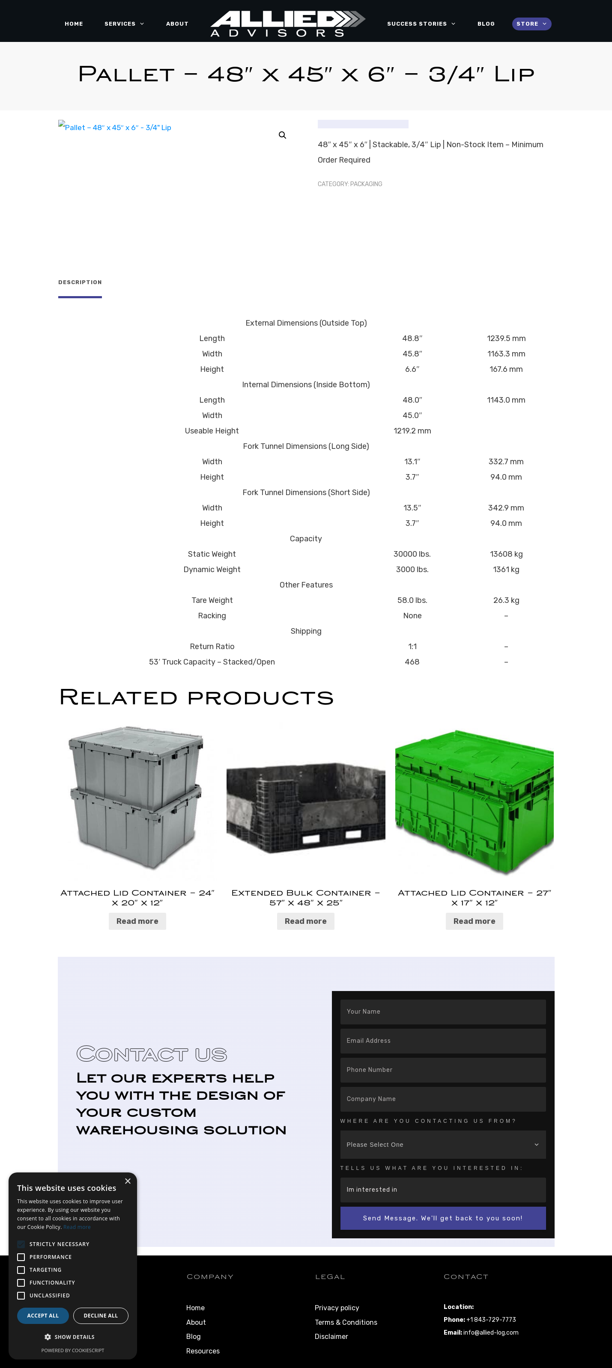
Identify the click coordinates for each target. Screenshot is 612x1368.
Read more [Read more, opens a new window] (77, 1227)
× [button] (127, 1181)
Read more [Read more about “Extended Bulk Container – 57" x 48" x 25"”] (306, 918)
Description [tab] (80, 282)
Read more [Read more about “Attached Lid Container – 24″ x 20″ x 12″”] (137, 918)
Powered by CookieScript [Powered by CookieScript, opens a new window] (73, 1350)
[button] (282, 135)
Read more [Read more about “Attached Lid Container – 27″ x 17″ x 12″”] (475, 918)
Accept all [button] (43, 1315)
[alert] (73, 1265)
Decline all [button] (101, 1315)
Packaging (366, 184)
